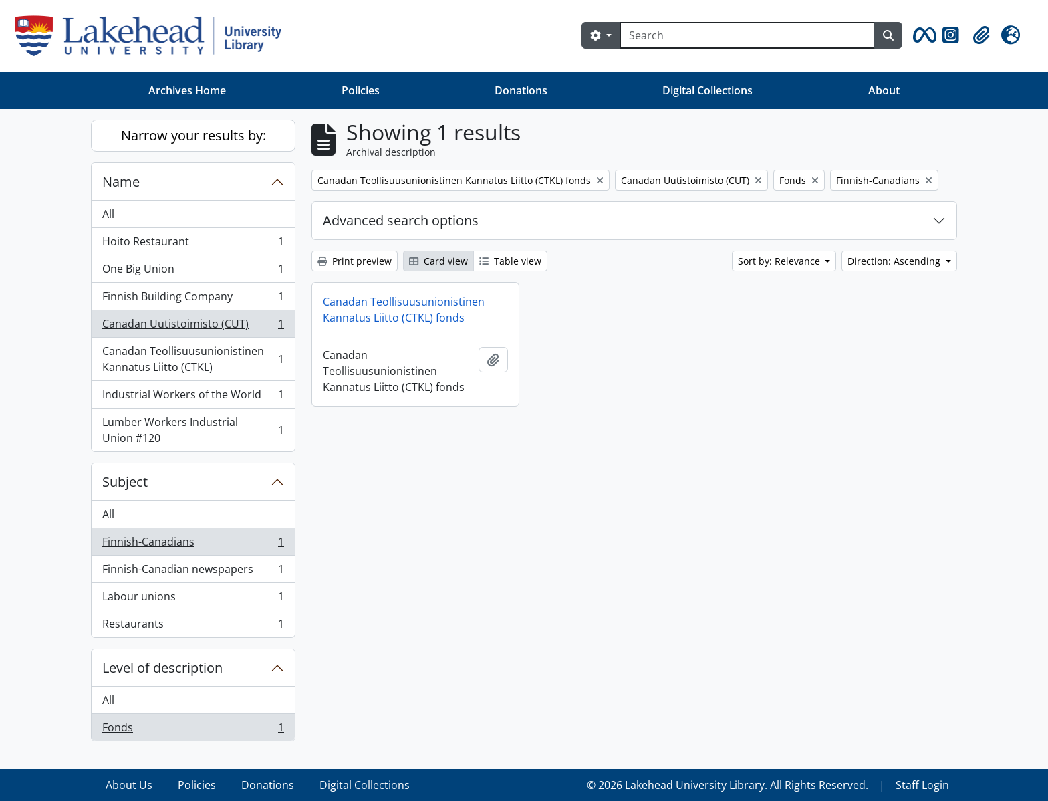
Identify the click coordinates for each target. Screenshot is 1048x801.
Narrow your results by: (193, 135)
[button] (922, 35)
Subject (125, 482)
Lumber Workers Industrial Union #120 (193, 430)
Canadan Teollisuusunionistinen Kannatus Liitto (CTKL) (193, 359)
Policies (361, 90)
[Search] (747, 35)
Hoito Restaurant (193, 244)
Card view (438, 261)
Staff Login (922, 785)
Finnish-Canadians (193, 545)
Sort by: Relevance (780, 261)
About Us (129, 785)
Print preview (354, 261)
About (884, 90)
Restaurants (193, 626)
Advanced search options (401, 220)
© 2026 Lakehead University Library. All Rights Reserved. (727, 785)
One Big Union (193, 272)
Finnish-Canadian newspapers (193, 572)
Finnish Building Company (193, 299)
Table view (510, 261)
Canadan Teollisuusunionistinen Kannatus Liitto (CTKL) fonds (404, 309)
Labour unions (193, 599)
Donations (521, 90)
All (108, 214)
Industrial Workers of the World (193, 397)
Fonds (193, 730)
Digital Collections (707, 90)
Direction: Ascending (895, 261)
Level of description (162, 668)
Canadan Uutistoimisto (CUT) (193, 327)
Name (121, 182)
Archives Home (187, 90)
